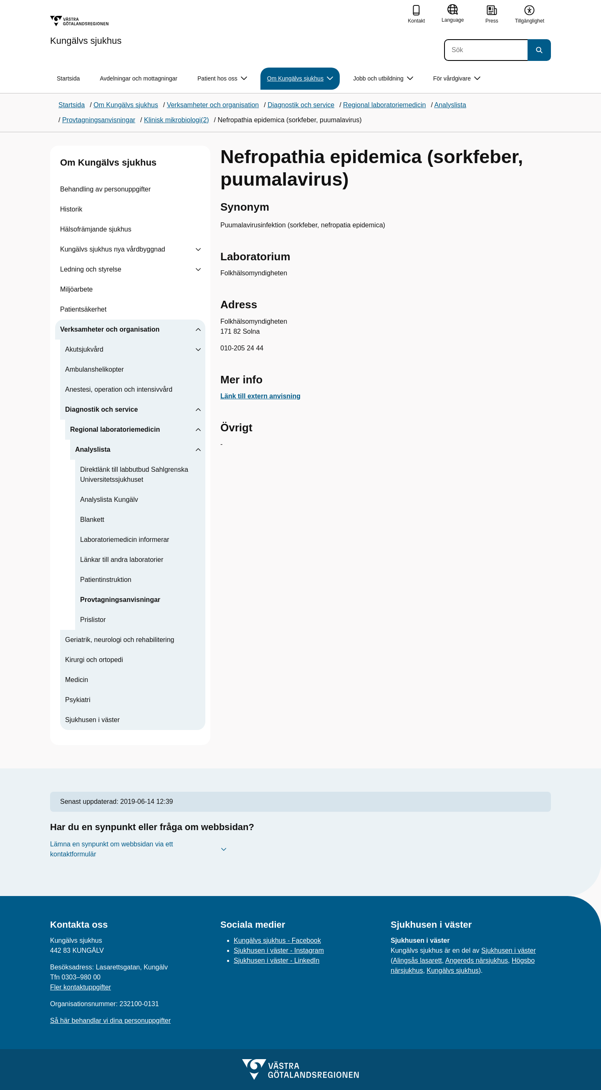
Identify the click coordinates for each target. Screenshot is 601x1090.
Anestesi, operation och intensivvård (118, 389)
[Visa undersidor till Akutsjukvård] (198, 349)
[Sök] (486, 50)
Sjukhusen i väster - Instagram (279, 950)
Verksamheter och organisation (109, 329)
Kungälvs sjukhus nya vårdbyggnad (112, 249)
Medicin (76, 679)
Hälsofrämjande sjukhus (95, 229)
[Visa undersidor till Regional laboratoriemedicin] (198, 430)
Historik (71, 209)
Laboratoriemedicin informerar (124, 539)
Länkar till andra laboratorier (121, 559)
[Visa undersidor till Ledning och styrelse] (198, 269)
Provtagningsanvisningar (120, 599)
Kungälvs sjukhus (453, 970)
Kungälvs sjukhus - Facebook (277, 940)
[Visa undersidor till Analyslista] (198, 450)
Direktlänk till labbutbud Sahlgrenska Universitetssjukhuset (134, 474)
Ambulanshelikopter (94, 369)
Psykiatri (77, 699)
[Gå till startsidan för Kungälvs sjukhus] (85, 30)
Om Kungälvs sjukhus (108, 162)
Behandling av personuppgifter (105, 189)
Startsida (68, 78)
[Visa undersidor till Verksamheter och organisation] (198, 329)
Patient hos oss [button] (222, 78)
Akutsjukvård (84, 349)
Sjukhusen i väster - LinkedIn (276, 960)
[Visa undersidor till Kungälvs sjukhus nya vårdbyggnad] (198, 249)
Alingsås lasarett (417, 960)
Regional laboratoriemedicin (115, 429)
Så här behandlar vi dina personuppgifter (110, 1020)
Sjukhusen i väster (92, 719)
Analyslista (92, 449)
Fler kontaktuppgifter (80, 987)
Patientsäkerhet (83, 309)
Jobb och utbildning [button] (383, 78)
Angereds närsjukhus (476, 960)
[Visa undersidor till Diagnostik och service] (198, 410)
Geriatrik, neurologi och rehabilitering (119, 639)
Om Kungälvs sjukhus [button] (300, 78)
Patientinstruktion (105, 579)
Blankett (92, 519)
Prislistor (93, 619)
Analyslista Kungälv (109, 499)
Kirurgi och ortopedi (94, 659)
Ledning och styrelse (90, 269)
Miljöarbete (76, 289)
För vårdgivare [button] (456, 78)
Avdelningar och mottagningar (138, 78)
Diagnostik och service (101, 409)
